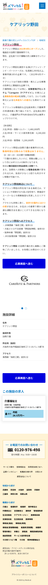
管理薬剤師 (38, 510)
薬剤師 (28, 510)
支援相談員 (7, 519)
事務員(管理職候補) (10, 527)
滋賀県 (29, 489)
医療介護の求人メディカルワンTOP (19, 40)
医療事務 (29, 519)
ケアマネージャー (21, 515)
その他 (22, 539)
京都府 (37, 489)
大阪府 (21, 489)
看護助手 (14, 506)
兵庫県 (5, 489)
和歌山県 (23, 494)
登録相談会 (21, 467)
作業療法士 (7, 510)
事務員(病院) (20, 523)
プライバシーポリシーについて (24, 574)
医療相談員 (35, 515)
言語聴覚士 (18, 510)
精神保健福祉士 (33, 539)
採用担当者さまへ (35, 467)
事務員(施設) (8, 523)
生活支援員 (7, 515)
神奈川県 (14, 494)
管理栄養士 (7, 531)
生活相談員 (18, 519)
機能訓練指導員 (36, 531)
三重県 (5, 494)
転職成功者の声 (26, 471)
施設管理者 (7, 535)
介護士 (5, 506)
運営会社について (24, 476)
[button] (22, 308)
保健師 (38, 527)
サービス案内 (8, 467)
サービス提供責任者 (22, 535)
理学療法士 (32, 506)
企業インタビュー (10, 471)
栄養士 (16, 531)
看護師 (23, 506)
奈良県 (13, 489)
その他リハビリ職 (10, 539)
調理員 (24, 531)
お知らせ (38, 471)
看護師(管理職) (27, 527)
